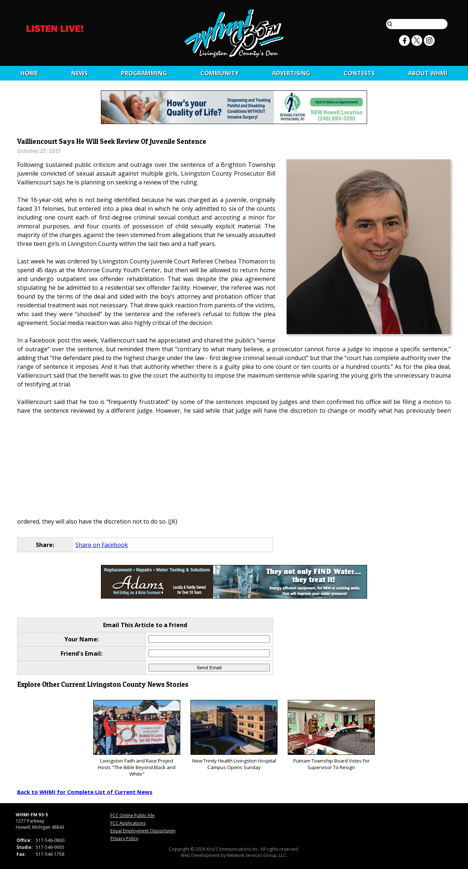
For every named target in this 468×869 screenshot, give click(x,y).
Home (29, 73)
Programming (144, 73)
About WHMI (428, 73)
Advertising (291, 73)
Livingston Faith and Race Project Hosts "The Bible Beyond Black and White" (136, 738)
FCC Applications (128, 823)
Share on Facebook (101, 545)
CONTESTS (359, 73)
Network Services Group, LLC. (257, 855)
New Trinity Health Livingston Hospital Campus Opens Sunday (233, 735)
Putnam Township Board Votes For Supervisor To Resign (331, 735)
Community (219, 73)
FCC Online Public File (132, 815)
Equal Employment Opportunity (143, 831)
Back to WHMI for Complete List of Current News (84, 791)
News (79, 73)
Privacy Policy (124, 838)
